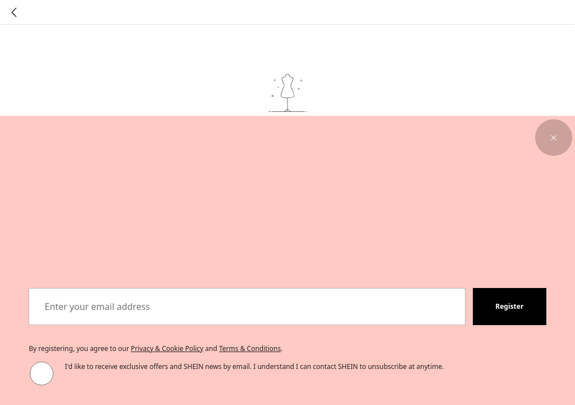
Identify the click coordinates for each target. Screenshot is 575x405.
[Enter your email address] (247, 306)
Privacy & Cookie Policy (167, 348)
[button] (553, 137)
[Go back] (14, 12)
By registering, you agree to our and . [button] (155, 348)
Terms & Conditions (250, 348)
